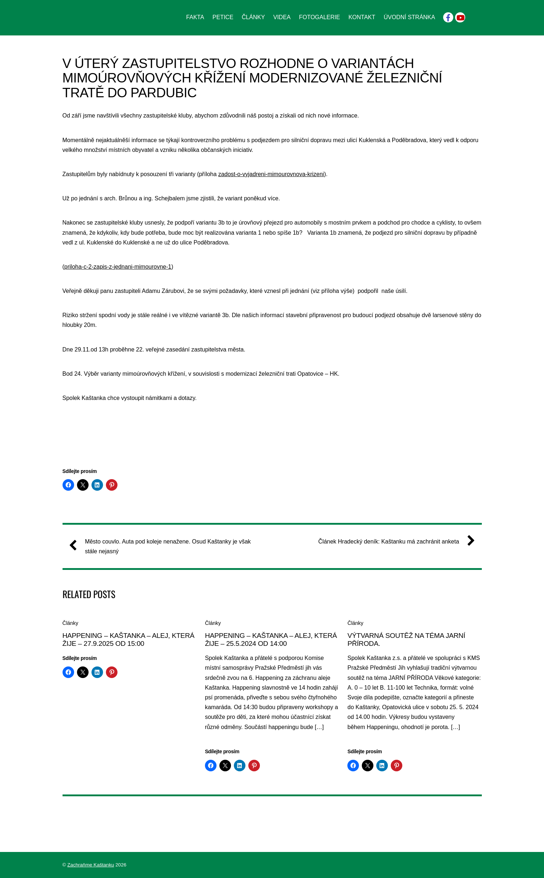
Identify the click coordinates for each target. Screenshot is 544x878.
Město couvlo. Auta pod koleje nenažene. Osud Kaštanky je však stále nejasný (163, 545)
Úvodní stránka (409, 17)
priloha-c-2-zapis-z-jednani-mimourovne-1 (117, 267)
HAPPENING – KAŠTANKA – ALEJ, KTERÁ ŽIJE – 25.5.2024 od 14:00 (271, 639)
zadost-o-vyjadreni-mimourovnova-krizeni (271, 174)
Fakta (195, 17)
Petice (223, 17)
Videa (282, 17)
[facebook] (448, 17)
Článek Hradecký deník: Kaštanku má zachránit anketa (394, 541)
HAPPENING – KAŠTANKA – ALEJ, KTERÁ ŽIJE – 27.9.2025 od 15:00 (128, 639)
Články (253, 17)
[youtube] (460, 17)
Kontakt (361, 17)
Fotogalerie (319, 17)
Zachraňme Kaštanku (90, 865)
